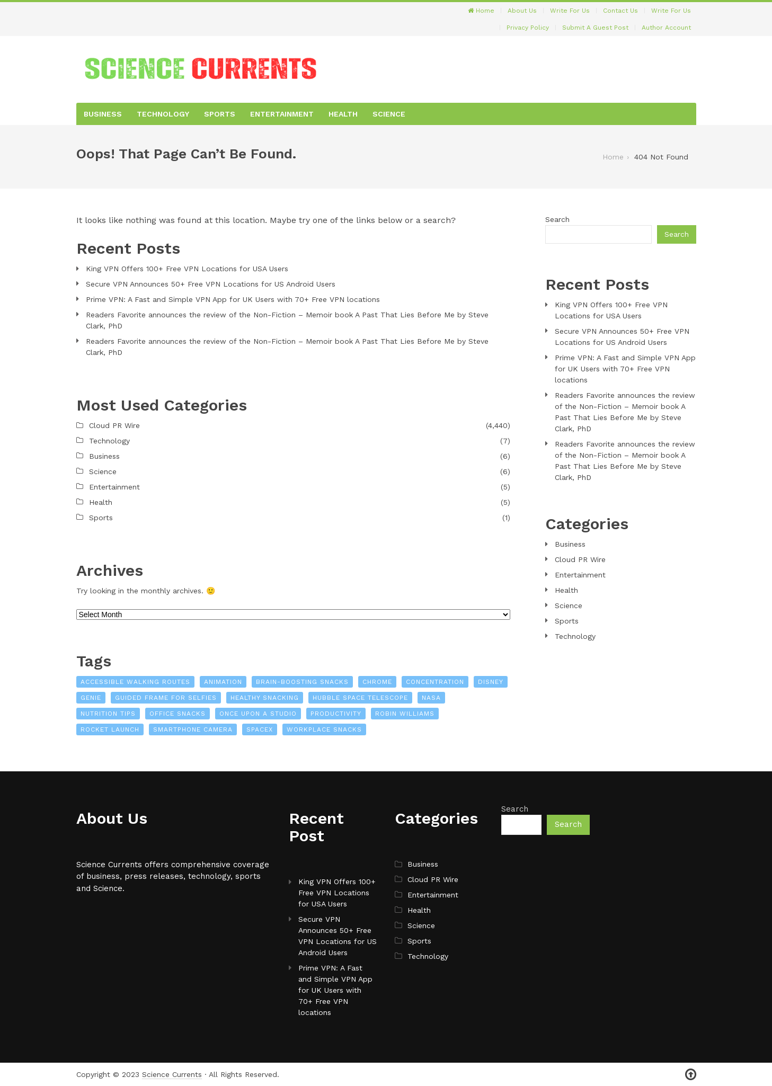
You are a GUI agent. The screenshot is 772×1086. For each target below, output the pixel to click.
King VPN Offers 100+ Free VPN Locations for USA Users (187, 268)
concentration (435, 682)
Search (557, 219)
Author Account (666, 27)
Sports (219, 114)
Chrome (377, 682)
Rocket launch (110, 729)
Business (103, 114)
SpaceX (259, 729)
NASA (431, 697)
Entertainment (282, 114)
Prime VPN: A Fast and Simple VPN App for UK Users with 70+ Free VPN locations (233, 299)
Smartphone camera (193, 729)
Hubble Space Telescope (360, 697)
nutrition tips (108, 713)
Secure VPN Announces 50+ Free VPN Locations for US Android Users (210, 284)
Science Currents (172, 1074)
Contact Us (620, 10)
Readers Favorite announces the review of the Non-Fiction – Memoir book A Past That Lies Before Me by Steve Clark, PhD (287, 320)
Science (388, 114)
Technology (163, 114)
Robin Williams (404, 713)
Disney (490, 682)
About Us (522, 10)
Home (481, 10)
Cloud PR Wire (114, 425)
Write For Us (570, 10)
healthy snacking (264, 697)
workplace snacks (324, 729)
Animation (223, 682)
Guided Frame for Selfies (166, 697)
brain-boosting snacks (302, 682)
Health (343, 114)
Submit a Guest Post (595, 27)
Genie (91, 697)
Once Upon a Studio (258, 713)
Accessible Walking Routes (135, 682)
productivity (335, 713)
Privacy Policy (528, 27)
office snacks (177, 713)
